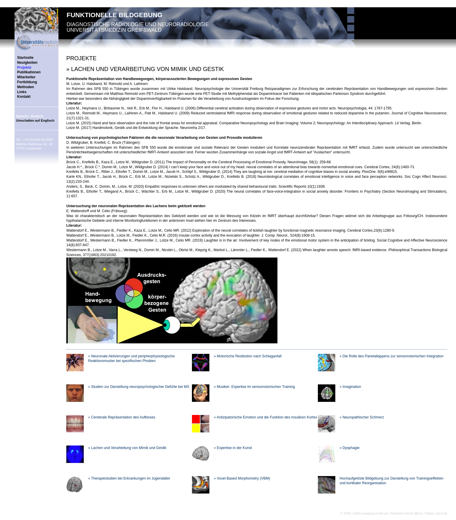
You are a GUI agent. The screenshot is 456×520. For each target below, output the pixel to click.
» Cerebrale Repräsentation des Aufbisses (121, 417)
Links (21, 92)
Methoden (25, 87)
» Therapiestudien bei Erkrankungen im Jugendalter (129, 478)
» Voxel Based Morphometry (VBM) (242, 478)
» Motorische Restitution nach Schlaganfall (248, 356)
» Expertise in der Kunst (233, 448)
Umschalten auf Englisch (35, 120)
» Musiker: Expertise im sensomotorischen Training (254, 387)
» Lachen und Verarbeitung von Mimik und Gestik (127, 448)
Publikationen (29, 72)
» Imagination (350, 387)
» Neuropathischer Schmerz (362, 417)
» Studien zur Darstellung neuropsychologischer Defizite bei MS (138, 387)
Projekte (24, 67)
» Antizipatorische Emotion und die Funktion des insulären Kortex (265, 417)
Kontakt (24, 97)
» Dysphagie (349, 448)
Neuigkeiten (27, 63)
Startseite (25, 58)
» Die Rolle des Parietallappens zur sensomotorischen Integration (391, 356)
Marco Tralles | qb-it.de (430, 513)
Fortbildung (27, 82)
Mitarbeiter (26, 77)
